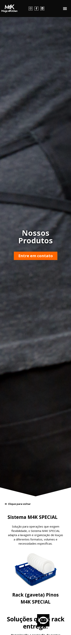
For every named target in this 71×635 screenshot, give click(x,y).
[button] (65, 8)
